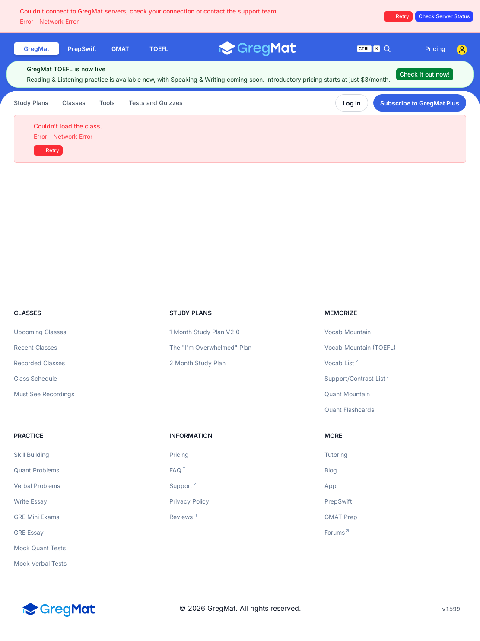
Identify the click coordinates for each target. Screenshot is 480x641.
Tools (107, 102)
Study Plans (31, 102)
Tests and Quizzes (156, 102)
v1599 (451, 609)
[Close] (461, 74)
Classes (74, 102)
